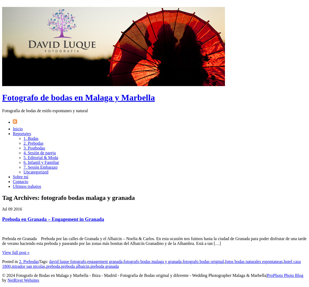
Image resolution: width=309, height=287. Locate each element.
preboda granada (104, 266)
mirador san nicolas (28, 266)
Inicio (18, 129)
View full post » (16, 252)
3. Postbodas (34, 148)
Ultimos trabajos (27, 186)
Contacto (20, 181)
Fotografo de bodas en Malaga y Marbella (78, 97)
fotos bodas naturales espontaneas (254, 261)
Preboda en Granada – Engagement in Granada (53, 219)
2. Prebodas (33, 143)
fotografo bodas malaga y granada (153, 261)
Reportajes (22, 133)
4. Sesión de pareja (39, 153)
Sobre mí (20, 177)
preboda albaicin (75, 266)
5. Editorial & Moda (40, 157)
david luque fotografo (67, 261)
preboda (53, 266)
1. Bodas (30, 138)
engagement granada (104, 261)
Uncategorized (35, 172)
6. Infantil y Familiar (41, 162)
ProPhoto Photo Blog (285, 275)
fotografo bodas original (203, 261)
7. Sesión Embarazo (40, 167)
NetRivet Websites (23, 280)
